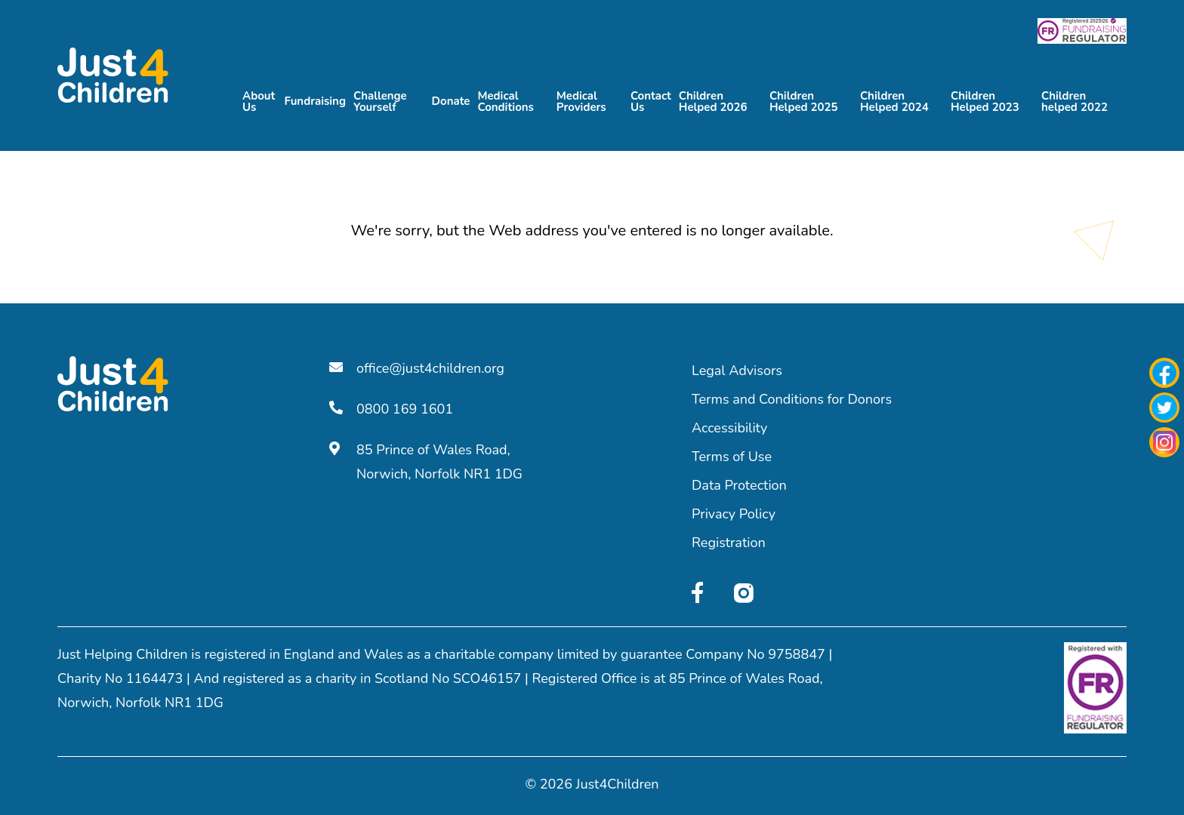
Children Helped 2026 (713, 100)
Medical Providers (581, 100)
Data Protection (739, 485)
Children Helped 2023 (985, 100)
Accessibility (729, 428)
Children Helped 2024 (894, 100)
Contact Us (651, 100)
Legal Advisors (737, 370)
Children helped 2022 (1074, 100)
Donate (451, 100)
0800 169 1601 (391, 409)
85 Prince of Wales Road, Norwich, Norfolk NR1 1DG (426, 462)
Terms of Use (732, 456)
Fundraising (315, 100)
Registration (729, 543)
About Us (258, 100)
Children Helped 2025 (803, 100)
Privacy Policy (733, 514)
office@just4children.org (416, 368)
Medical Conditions (505, 100)
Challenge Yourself (380, 100)
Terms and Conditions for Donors (792, 399)
